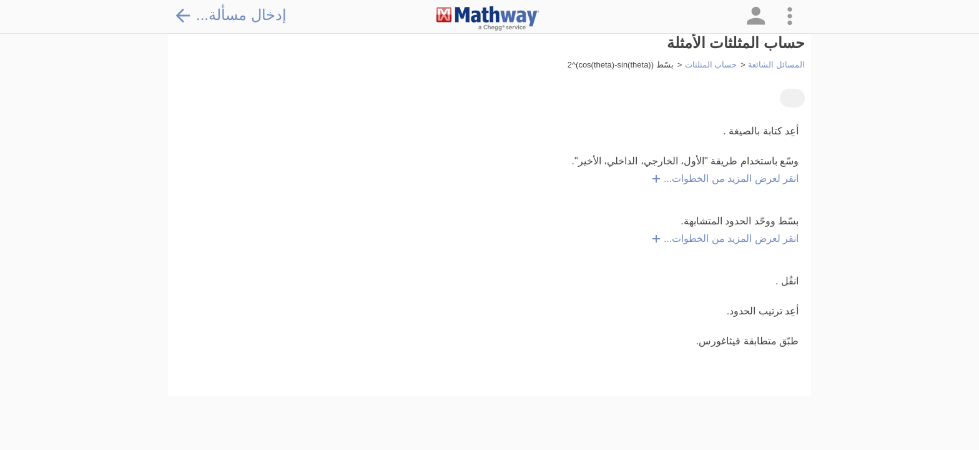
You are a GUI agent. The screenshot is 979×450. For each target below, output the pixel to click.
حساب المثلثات (711, 64)
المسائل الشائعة (776, 64)
